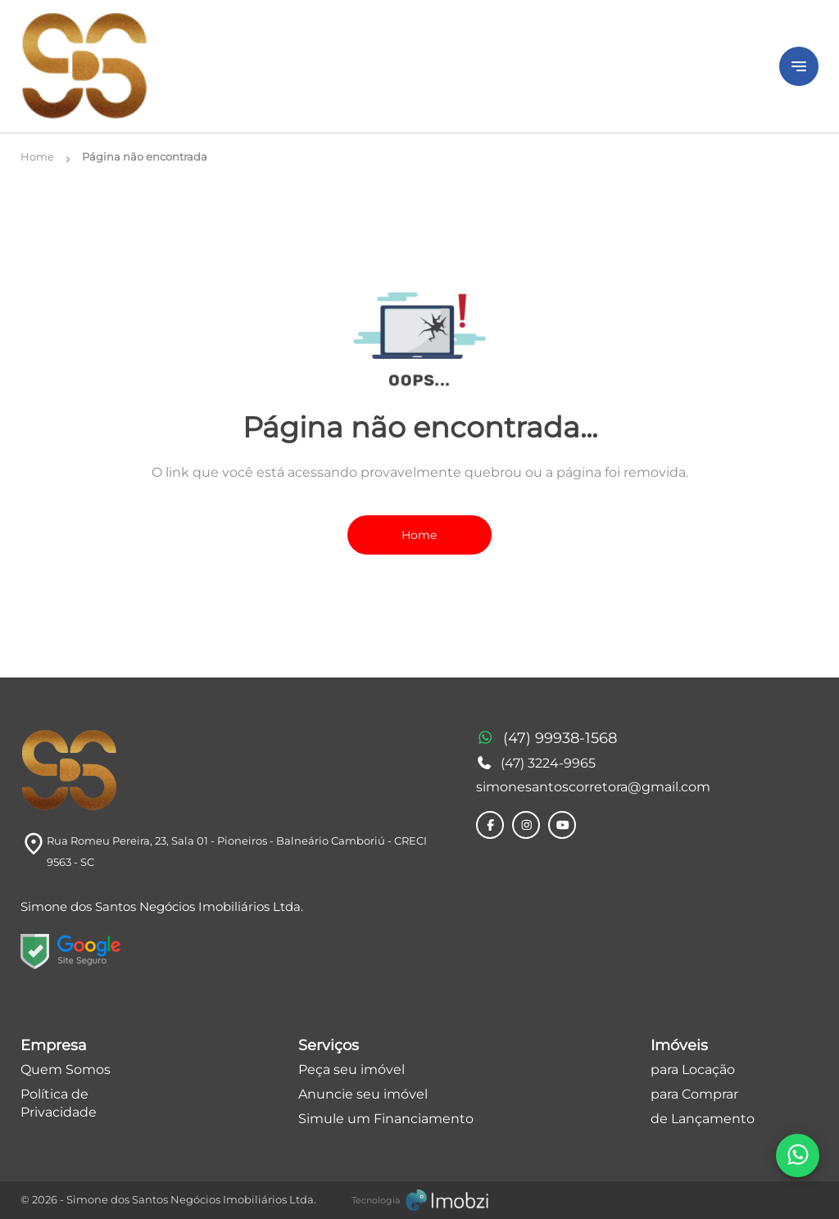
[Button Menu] (799, 66)
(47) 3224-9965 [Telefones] (536, 763)
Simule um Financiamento (386, 1118)
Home (419, 535)
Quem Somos (65, 1069)
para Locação (693, 1069)
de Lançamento (703, 1118)
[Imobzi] (419, 1200)
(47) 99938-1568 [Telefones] (546, 739)
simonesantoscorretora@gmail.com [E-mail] (593, 787)
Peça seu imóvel (351, 1069)
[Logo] (390, 66)
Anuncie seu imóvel (363, 1094)
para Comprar (694, 1094)
